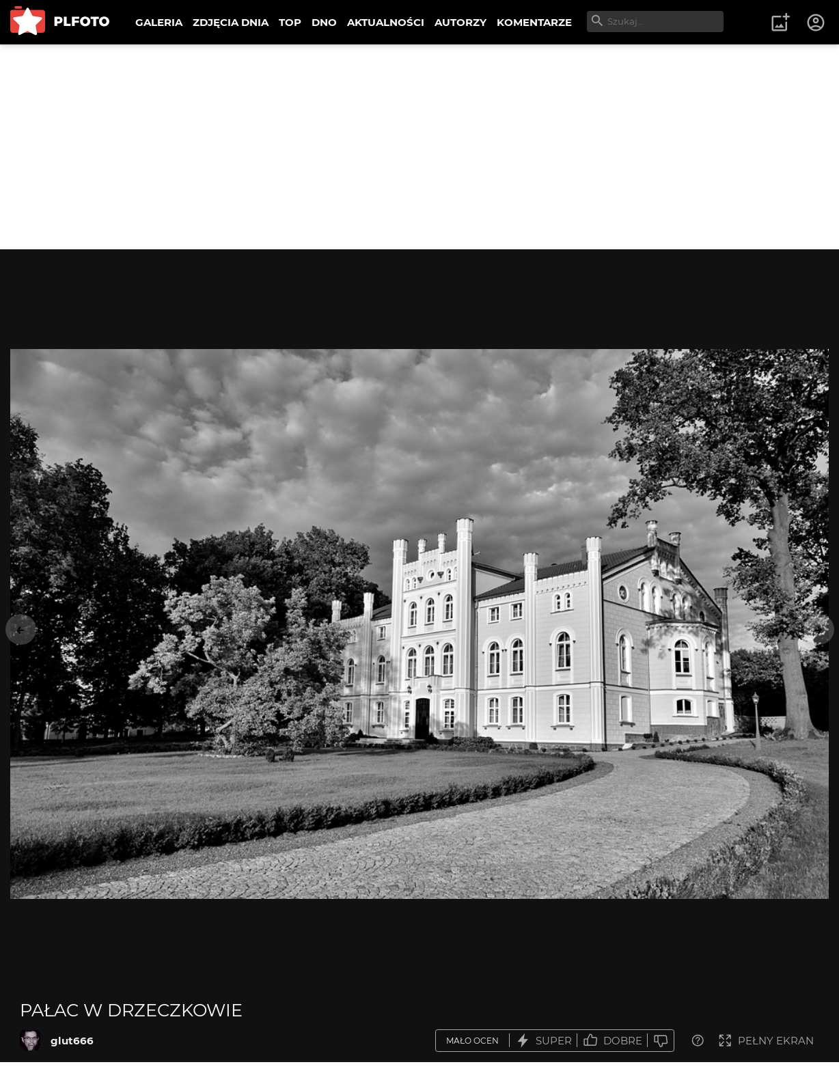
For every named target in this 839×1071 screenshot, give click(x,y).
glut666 (72, 1040)
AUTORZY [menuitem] (460, 22)
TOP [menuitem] (290, 22)
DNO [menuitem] (324, 22)
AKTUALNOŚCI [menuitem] (385, 22)
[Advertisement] (419, 146)
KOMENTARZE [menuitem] (534, 22)
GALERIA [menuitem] (158, 22)
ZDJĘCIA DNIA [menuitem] (231, 22)
